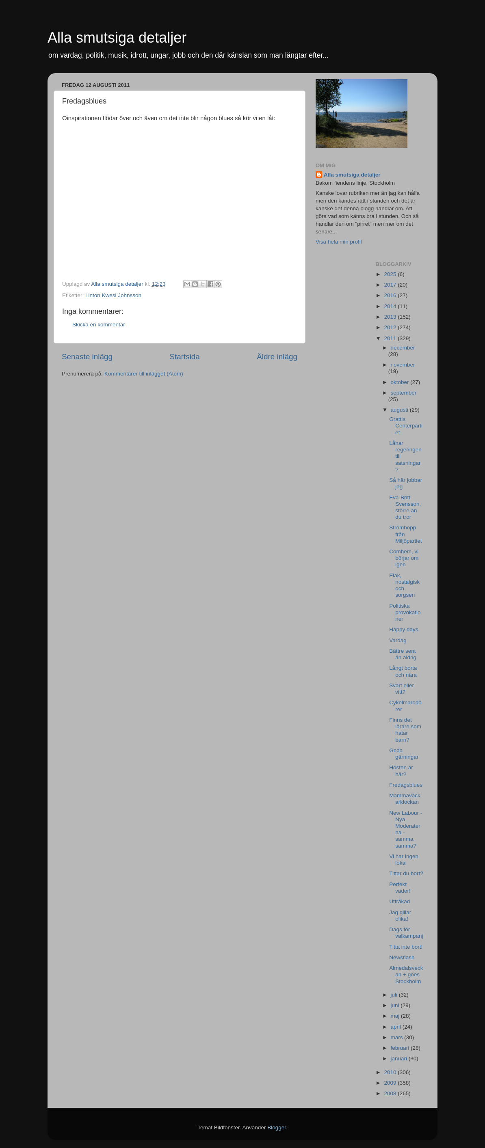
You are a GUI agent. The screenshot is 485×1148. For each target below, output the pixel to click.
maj (396, 1016)
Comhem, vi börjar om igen (403, 558)
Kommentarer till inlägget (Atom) (143, 374)
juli (395, 995)
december (403, 348)
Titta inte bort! (405, 947)
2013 (391, 317)
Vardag (398, 640)
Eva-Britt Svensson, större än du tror (405, 507)
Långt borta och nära (403, 671)
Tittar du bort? (406, 873)
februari (401, 1048)
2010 (391, 1072)
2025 (391, 274)
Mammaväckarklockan (404, 798)
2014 (391, 306)
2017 (391, 285)
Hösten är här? (401, 770)
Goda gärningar (403, 753)
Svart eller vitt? (401, 688)
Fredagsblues (405, 785)
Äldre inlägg (277, 356)
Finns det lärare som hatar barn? (405, 730)
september (404, 393)
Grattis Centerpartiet (405, 425)
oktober (401, 382)
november (403, 365)
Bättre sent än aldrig (402, 654)
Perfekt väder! (400, 887)
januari (400, 1058)
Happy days (403, 629)
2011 (391, 338)
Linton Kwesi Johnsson (113, 295)
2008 (391, 1093)
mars (398, 1037)
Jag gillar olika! (400, 915)
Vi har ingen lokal (403, 859)
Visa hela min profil (339, 242)
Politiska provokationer (404, 612)
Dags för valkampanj (406, 932)
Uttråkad (399, 901)
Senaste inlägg (87, 356)
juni (396, 1005)
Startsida (184, 356)
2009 (391, 1083)
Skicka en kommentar (98, 325)
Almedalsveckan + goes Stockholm (406, 974)
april (397, 1027)
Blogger (276, 1127)
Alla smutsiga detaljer (117, 37)
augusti (400, 410)
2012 (391, 327)
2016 (391, 295)
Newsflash (401, 957)
